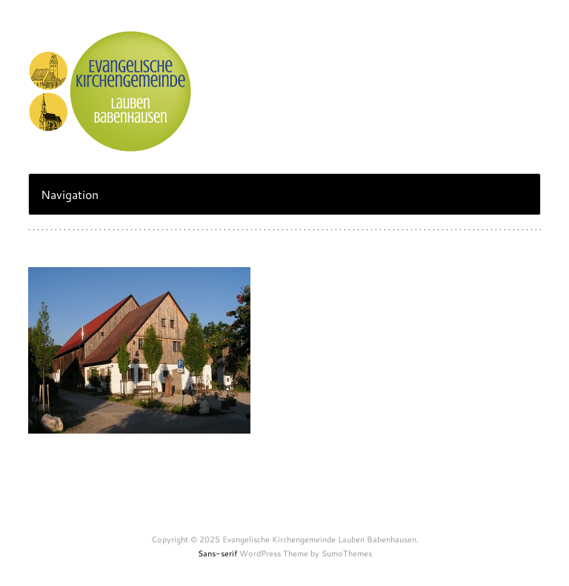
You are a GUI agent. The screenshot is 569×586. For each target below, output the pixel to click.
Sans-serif (217, 553)
